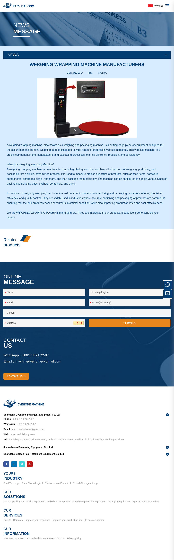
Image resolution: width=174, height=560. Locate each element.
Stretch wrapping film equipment (90, 507)
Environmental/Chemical (58, 489)
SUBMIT (129, 330)
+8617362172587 (35, 362)
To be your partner (95, 525)
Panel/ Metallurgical (32, 489)
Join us (61, 544)
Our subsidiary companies (41, 544)
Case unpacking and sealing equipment (24, 507)
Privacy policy (74, 544)
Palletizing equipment (59, 507)
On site (7, 525)
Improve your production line (68, 525)
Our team (20, 544)
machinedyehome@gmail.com (38, 368)
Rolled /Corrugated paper (86, 489)
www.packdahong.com (23, 440)
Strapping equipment (120, 507)
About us (8, 544)
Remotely (18, 525)
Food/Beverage (11, 489)
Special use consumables (146, 507)
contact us (16, 383)
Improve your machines (38, 525)
